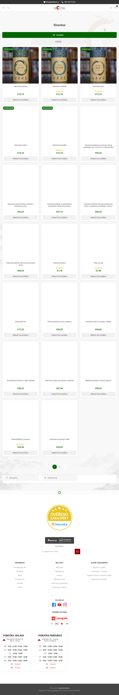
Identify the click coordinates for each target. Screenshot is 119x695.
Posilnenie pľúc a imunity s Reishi (98, 322)
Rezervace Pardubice (59, 583)
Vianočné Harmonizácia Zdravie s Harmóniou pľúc (21, 205)
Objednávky (59, 571)
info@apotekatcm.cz (51, 2)
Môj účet (59, 567)
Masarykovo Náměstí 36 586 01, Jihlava (13, 640)
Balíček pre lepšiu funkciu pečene (98, 381)
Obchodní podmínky (99, 579)
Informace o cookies (99, 571)
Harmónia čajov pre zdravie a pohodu (59, 381)
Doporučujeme (8, 49)
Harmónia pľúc (98, 86)
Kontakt (20, 583)
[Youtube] (59, 605)
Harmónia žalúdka (59, 145)
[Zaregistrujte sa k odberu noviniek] (57, 551)
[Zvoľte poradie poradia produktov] (59, 42)
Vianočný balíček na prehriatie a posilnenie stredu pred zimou (59, 205)
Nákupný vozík (59, 579)
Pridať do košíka (20, 100)
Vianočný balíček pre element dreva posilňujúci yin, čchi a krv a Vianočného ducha (98, 147)
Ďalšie (64, 467)
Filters (59, 35)
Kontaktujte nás (20, 567)
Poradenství (19, 579)
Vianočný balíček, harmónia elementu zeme (20, 264)
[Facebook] (54, 605)
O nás (20, 587)
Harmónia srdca (20, 145)
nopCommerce (64, 688)
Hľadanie (19, 571)
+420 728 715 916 (68, 2)
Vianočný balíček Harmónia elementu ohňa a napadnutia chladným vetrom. (98, 205)
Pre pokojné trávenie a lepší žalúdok (20, 381)
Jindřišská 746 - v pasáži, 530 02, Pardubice (48, 640)
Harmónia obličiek (60, 86)
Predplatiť (77, 551)
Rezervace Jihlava (59, 587)
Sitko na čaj (98, 263)
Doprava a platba (99, 567)
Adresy (59, 575)
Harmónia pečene (20, 86)
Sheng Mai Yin (20, 322)
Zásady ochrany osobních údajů (99, 575)
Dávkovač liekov (59, 263)
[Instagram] (65, 605)
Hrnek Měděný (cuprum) (20, 439)
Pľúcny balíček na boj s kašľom (59, 322)
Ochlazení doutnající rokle (59, 439)
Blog (20, 575)
